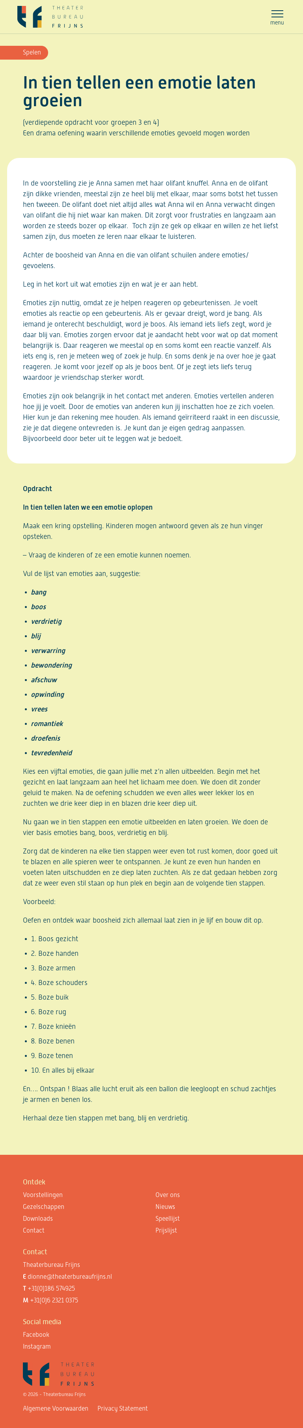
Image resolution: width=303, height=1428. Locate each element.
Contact (34, 1230)
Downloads (38, 1218)
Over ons (167, 1195)
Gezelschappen (43, 1206)
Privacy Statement (122, 1408)
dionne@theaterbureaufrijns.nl (70, 1276)
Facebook (36, 1334)
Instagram (37, 1346)
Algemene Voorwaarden (55, 1408)
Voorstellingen (43, 1195)
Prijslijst (166, 1230)
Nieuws (165, 1206)
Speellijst (167, 1218)
